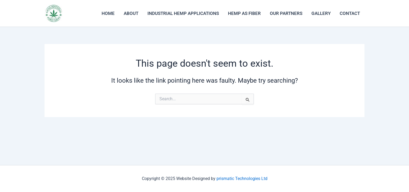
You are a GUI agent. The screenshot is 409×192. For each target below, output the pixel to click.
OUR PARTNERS (286, 13)
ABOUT (131, 13)
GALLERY (321, 13)
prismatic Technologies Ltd (241, 178)
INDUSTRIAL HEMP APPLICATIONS (183, 13)
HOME (108, 13)
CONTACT (350, 13)
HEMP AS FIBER (244, 13)
